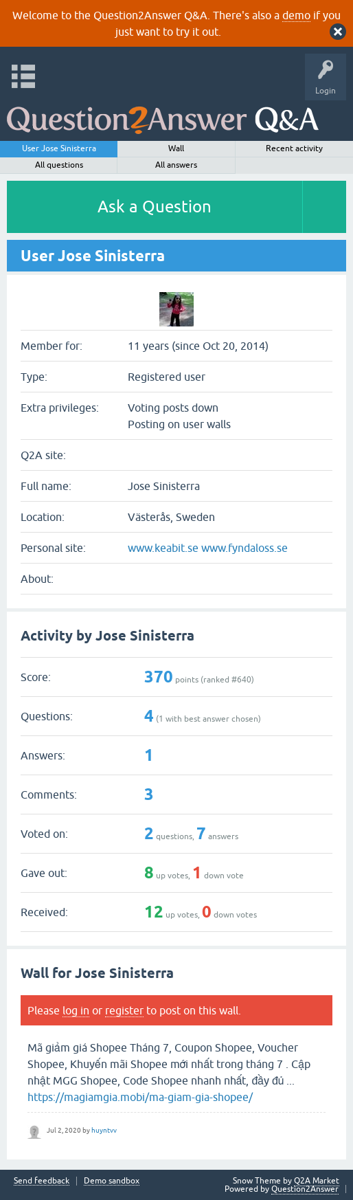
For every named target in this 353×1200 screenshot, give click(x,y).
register (124, 1010)
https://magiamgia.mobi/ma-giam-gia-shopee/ (140, 1097)
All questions (59, 165)
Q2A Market (316, 1181)
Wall (176, 148)
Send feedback (41, 1181)
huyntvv (104, 1130)
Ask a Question (155, 206)
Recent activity (294, 148)
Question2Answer (305, 1189)
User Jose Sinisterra (59, 148)
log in (75, 1010)
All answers (176, 165)
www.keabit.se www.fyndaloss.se (208, 548)
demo (296, 15)
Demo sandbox (111, 1181)
